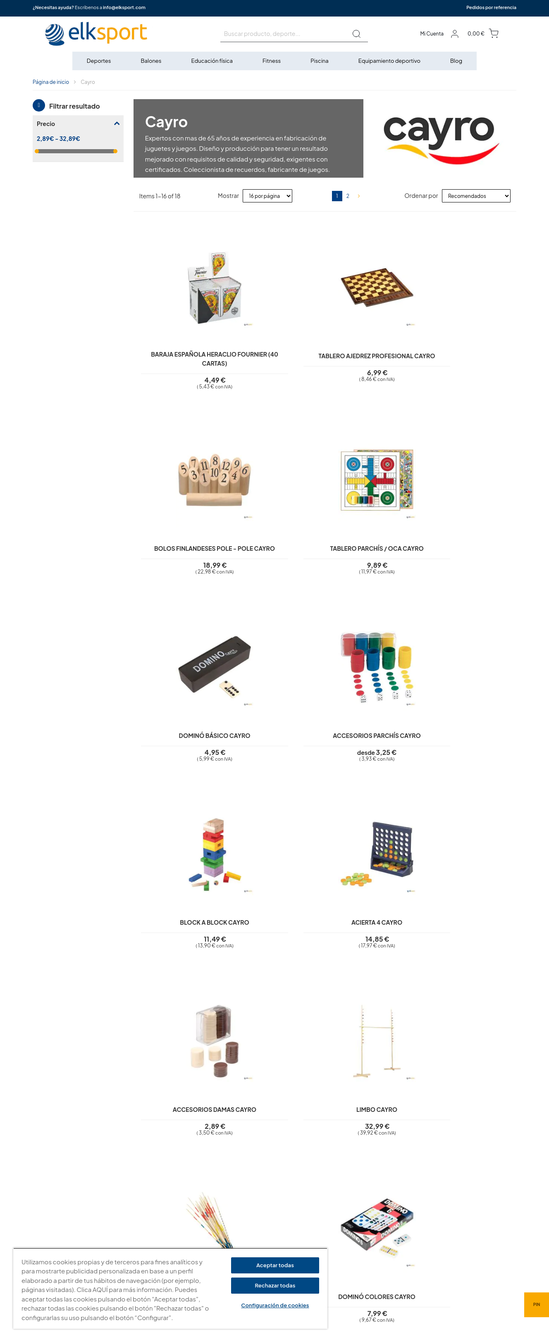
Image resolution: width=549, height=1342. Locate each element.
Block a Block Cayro (372, 546)
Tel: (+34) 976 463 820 (368, 1257)
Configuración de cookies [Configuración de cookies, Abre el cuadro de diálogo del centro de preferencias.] (275, 1305)
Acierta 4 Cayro (468, 546)
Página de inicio (51, 82)
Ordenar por (421, 195)
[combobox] (294, 34)
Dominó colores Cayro (468, 744)
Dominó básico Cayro (181, 546)
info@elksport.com (124, 7)
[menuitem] (99, 61)
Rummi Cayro (468, 942)
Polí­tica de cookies (233, 1198)
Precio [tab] (46, 123)
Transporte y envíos (233, 1233)
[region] (170, 1288)
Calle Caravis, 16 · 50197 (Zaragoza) (385, 1214)
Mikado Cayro (373, 744)
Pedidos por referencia (491, 7)
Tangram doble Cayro (277, 942)
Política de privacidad (236, 1186)
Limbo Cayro (277, 744)
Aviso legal (222, 1174)
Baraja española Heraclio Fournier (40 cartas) (181, 355)
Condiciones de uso (234, 1210)
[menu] (274, 61)
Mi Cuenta (432, 34)
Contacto (221, 1245)
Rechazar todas (275, 1285)
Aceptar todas (275, 1265)
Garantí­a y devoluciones (239, 1221)
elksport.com (357, 1202)
